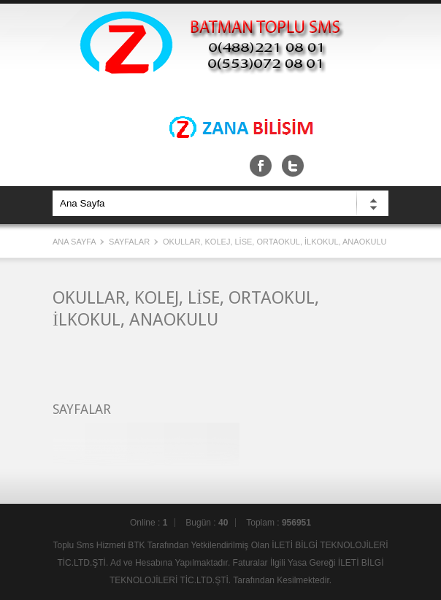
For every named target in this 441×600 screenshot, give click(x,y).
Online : (148, 522)
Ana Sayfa (75, 241)
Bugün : (206, 522)
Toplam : (278, 522)
